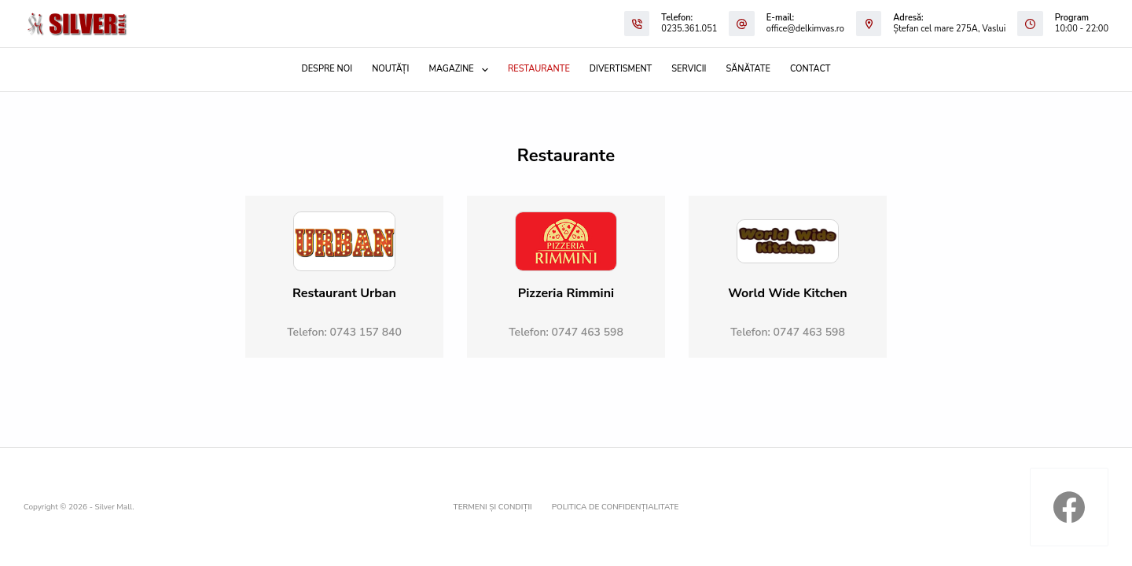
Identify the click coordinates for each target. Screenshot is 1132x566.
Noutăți (390, 69)
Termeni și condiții (493, 507)
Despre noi (327, 69)
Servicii (688, 69)
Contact (810, 69)
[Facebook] (1069, 507)
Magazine (461, 70)
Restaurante (539, 69)
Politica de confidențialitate (615, 507)
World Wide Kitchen (787, 293)
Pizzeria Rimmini (566, 293)
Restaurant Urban (344, 293)
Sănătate (748, 69)
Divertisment (621, 69)
